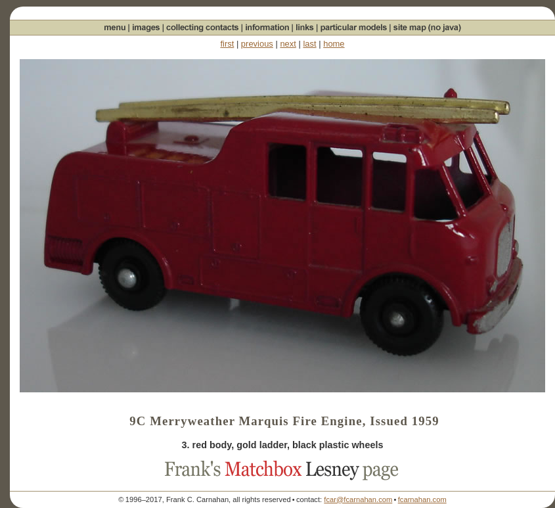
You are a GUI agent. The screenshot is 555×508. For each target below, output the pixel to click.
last (309, 44)
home (333, 44)
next (288, 44)
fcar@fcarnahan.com (358, 499)
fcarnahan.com (422, 499)
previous (257, 44)
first (227, 44)
